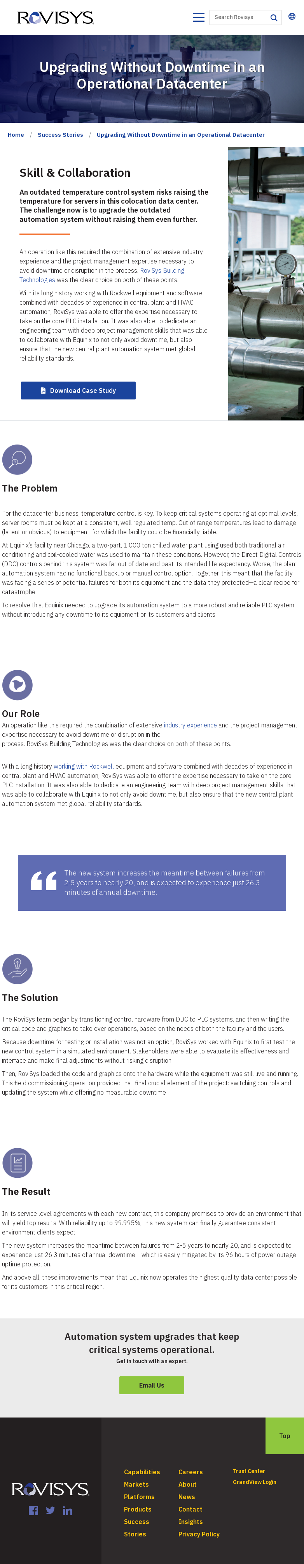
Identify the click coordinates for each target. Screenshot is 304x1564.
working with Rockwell (84, 766)
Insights (190, 1522)
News (186, 1497)
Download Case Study (83, 390)
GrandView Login (254, 1482)
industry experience (190, 725)
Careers (190, 1472)
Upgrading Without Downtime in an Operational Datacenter (181, 134)
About (187, 1484)
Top (284, 1436)
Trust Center (249, 1471)
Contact (190, 1509)
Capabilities (142, 1472)
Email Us (151, 1385)
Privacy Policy (199, 1534)
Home (16, 134)
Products (138, 1509)
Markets (136, 1484)
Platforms (139, 1497)
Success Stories (60, 134)
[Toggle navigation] (198, 18)
